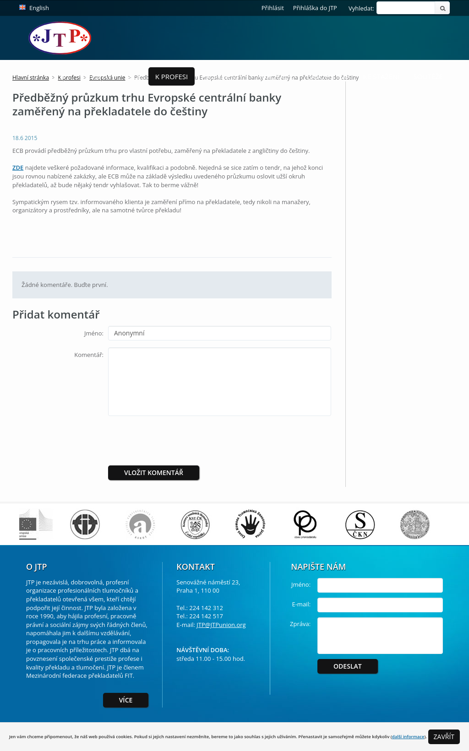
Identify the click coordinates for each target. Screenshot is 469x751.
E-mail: (301, 604)
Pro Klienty (222, 76)
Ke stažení (381, 76)
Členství (96, 76)
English (39, 8)
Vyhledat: (361, 8)
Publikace (275, 76)
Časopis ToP (328, 76)
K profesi (171, 76)
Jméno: (94, 333)
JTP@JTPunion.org (220, 625)
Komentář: (89, 355)
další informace (408, 737)
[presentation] (184, 441)
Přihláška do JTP (315, 8)
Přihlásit (273, 8)
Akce (133, 76)
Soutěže (428, 76)
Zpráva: (300, 624)
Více (126, 700)
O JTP (58, 76)
